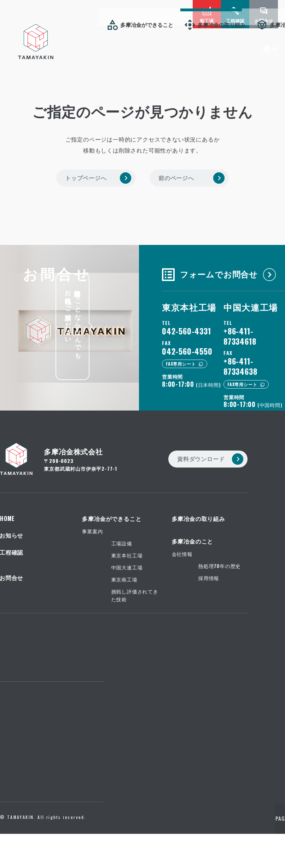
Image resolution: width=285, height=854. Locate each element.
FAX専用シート (181, 360)
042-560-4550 (187, 347)
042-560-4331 (186, 327)
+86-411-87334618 (239, 333)
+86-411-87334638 (240, 363)
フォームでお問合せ (212, 270)
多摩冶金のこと (123, 24)
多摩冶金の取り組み (56, 24)
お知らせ (177, 24)
